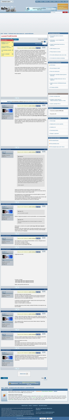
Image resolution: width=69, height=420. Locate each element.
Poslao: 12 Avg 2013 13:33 (7, 350)
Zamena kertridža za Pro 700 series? (6, 47)
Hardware (5, 33)
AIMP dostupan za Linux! (55, 126)
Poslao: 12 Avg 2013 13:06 (7, 235)
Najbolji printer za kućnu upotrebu (56, 84)
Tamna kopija (52, 80)
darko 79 (4, 152)
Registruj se (46, 1)
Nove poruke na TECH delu (54, 111)
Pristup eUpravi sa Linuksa (55, 129)
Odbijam (49, 418)
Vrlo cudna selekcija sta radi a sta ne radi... (58, 132)
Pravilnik (54, 1)
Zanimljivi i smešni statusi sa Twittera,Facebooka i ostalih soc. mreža (57, 60)
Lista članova (59, 1)
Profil (18, 98)
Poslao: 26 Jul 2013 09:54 (6, 103)
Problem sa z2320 (5, 54)
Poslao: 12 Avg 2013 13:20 (7, 289)
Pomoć (66, 1)
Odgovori (16, 39)
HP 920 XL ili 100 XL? (5, 43)
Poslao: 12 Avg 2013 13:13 (7, 249)
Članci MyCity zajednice (43, 405)
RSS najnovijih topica (54, 100)
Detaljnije (55, 391)
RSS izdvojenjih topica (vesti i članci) (57, 106)
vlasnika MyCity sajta (19, 415)
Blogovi (50, 1)
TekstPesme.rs (38, 409)
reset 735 (6, 51)
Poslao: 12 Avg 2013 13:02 (7, 204)
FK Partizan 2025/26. (54, 165)
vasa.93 (3, 105)
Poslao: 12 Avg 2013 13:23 (7, 311)
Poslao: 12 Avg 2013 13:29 (7, 331)
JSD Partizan (52, 143)
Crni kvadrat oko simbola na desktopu (57, 136)
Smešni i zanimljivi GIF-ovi (55, 63)
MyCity (37, 1)
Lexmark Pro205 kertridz (29, 33)
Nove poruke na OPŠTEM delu (55, 140)
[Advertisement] (34, 23)
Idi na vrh (45, 379)
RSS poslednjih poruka (54, 103)
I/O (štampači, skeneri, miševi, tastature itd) (16, 33)
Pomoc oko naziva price (54, 149)
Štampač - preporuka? (54, 93)
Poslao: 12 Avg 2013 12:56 (7, 149)
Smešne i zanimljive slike (55, 56)
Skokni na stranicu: (38, 43)
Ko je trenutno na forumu (8, 389)
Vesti (41, 408)
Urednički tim (35, 405)
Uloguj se (41, 1)
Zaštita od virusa (49, 408)
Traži (63, 1)
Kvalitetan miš (53, 87)
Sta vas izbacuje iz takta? (55, 146)
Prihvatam (43, 418)
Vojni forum (44, 408)
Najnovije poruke (25, 405)
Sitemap (30, 405)
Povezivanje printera (54, 90)
